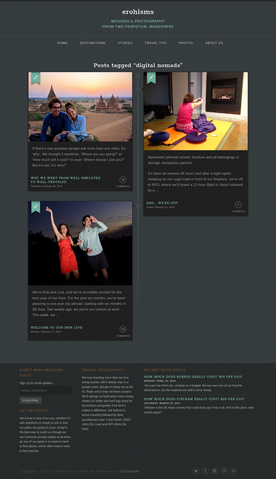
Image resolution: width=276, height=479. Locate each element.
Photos (186, 43)
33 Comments (123, 330)
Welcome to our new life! (57, 328)
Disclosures (130, 471)
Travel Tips (156, 43)
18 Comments (123, 180)
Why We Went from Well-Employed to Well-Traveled (66, 180)
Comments (123, 186)
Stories (125, 43)
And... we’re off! (162, 203)
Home (62, 43)
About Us (214, 43)
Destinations (93, 43)
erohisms (138, 11)
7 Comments (238, 205)
